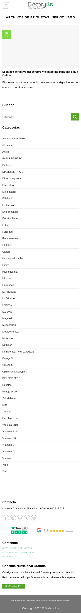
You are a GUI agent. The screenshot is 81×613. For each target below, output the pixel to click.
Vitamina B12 (9, 431)
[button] (6, 5)
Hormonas (8, 285)
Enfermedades (10, 211)
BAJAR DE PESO (12, 158)
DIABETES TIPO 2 (12, 172)
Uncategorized (10, 418)
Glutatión (7, 245)
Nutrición (7, 345)
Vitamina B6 (9, 438)
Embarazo (8, 205)
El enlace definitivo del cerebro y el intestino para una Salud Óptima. (40, 73)
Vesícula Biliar (10, 425)
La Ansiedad (9, 291)
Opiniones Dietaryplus (14, 371)
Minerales (7, 338)
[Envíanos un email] (20, 518)
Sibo (4, 405)
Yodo (5, 465)
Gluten (6, 251)
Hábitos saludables (12, 258)
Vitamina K (8, 458)
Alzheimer (7, 145)
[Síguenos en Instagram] (13, 518)
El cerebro (8, 185)
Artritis (5, 152)
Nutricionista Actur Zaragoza (18, 351)
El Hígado (7, 198)
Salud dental (9, 398)
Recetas (7, 385)
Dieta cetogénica (11, 178)
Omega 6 (7, 365)
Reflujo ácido (9, 391)
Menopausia (9, 325)
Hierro (5, 265)
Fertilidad (7, 231)
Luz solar (7, 311)
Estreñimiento (10, 218)
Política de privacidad (18, 600)
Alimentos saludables (14, 138)
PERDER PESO (11, 378)
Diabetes (7, 165)
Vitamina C (8, 445)
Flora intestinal (10, 238)
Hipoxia (6, 278)
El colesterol (9, 191)
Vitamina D (8, 451)
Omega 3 (7, 358)
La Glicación (9, 298)
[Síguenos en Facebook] (6, 518)
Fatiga (5, 225)
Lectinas (7, 305)
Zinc (4, 471)
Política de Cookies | (34, 600)
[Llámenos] (27, 518)
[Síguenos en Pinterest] (34, 518)
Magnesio (7, 318)
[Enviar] (75, 117)
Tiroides (6, 411)
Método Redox (10, 331)
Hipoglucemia (9, 271)
